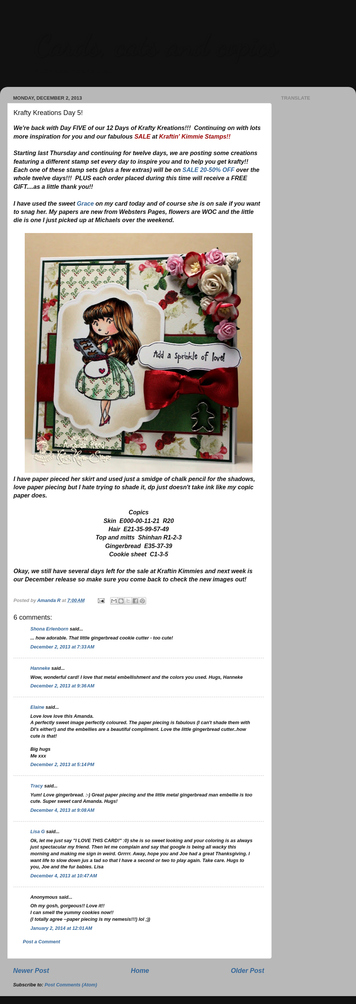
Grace (85, 203)
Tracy (36, 786)
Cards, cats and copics (156, 45)
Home (140, 970)
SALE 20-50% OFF (208, 170)
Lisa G (37, 831)
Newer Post (31, 970)
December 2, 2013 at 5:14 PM (62, 764)
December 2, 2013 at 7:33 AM (62, 647)
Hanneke (40, 668)
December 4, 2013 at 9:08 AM (62, 810)
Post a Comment (41, 941)
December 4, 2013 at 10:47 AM (63, 875)
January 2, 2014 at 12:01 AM (61, 928)
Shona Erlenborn (49, 629)
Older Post (247, 970)
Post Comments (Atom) (71, 985)
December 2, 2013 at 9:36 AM (62, 686)
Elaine (37, 707)
